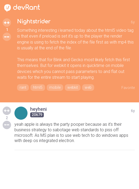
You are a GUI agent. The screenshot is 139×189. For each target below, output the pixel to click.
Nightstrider (33, 22)
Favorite (128, 88)
